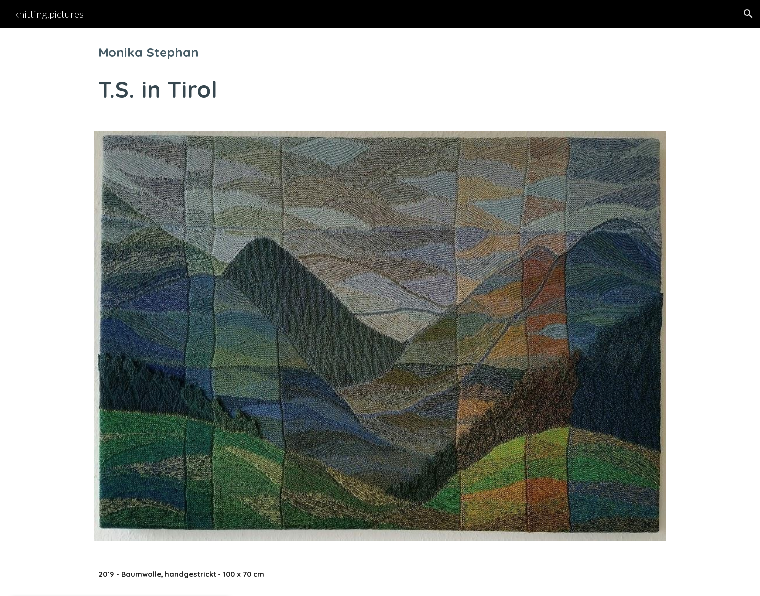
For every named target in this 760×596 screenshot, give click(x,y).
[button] (748, 14)
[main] (380, 73)
